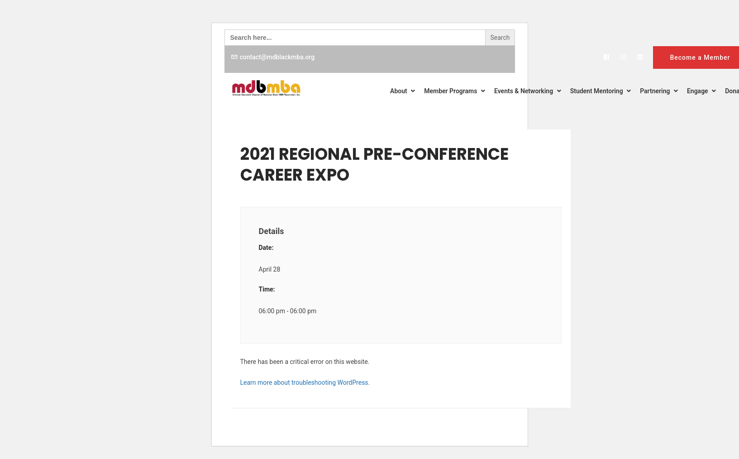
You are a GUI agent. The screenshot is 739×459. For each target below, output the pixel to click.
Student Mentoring (600, 91)
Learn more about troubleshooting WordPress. (305, 382)
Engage (701, 91)
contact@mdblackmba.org (277, 57)
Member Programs (454, 91)
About (402, 91)
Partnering (659, 91)
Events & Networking (527, 91)
